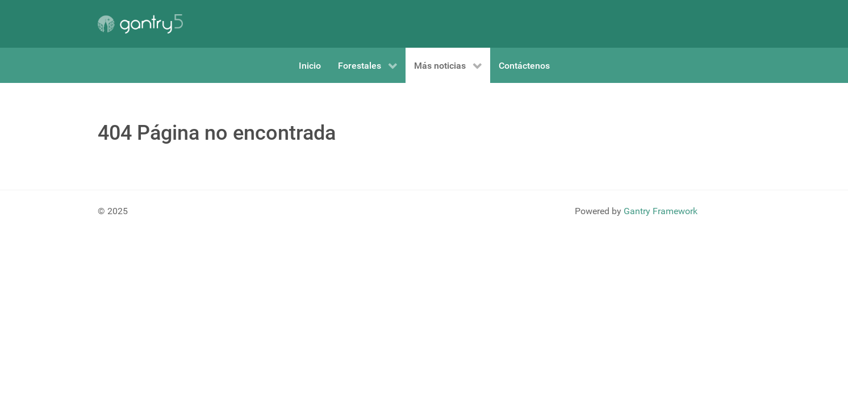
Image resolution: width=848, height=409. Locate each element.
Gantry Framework (660, 211)
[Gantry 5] (140, 24)
